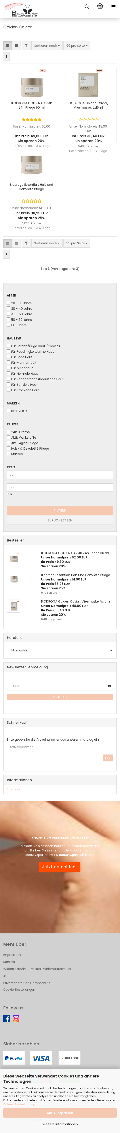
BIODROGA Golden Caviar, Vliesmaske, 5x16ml (88, 105)
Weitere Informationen (60, 1124)
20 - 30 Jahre (19, 303)
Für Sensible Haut (22, 384)
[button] (7, 45)
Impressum (12, 955)
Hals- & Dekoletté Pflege (28, 448)
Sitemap (13, 789)
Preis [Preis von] (11, 467)
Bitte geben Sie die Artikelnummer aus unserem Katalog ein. (53, 739)
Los (108, 758)
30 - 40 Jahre (19, 308)
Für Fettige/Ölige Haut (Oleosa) (33, 346)
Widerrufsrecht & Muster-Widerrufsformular (37, 969)
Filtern (60, 510)
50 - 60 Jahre (19, 319)
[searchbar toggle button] (86, 6)
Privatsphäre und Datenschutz (26, 983)
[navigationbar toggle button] (113, 6)
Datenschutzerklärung (19, 1104)
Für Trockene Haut (23, 390)
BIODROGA (17, 411)
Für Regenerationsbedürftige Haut (35, 379)
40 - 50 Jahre (19, 314)
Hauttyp (14, 338)
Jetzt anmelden (59, 867)
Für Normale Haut (22, 373)
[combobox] (47, 45)
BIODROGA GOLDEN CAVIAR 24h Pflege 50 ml (31, 105)
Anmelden (60, 697)
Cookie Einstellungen (19, 989)
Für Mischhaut (20, 368)
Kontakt (9, 962)
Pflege (12, 424)
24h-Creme (18, 432)
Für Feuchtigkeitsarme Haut (30, 351)
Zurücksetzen (60, 520)
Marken (13, 403)
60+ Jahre (17, 325)
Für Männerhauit (21, 362)
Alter (11, 295)
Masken (15, 454)
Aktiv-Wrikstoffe (21, 437)
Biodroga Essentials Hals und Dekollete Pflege (31, 186)
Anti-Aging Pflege (22, 443)
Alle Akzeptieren (60, 1113)
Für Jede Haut (19, 357)
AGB (6, 976)
